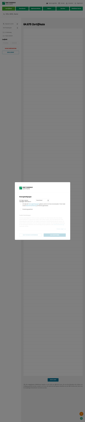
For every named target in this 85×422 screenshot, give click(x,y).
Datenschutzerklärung (31, 205)
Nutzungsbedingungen (34, 204)
